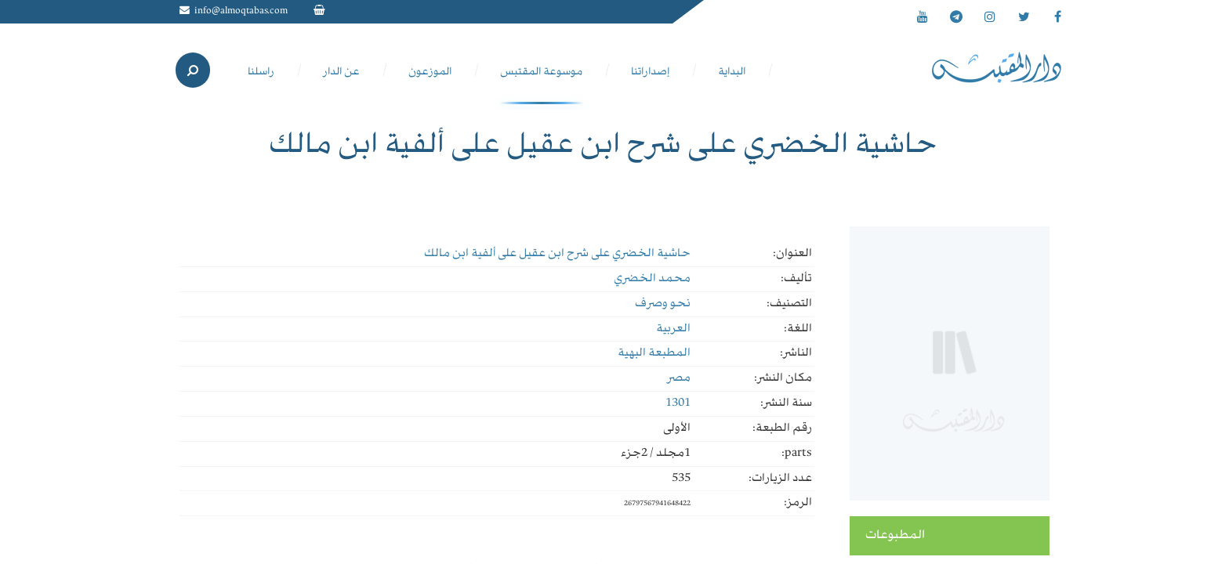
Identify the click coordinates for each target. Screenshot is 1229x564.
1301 (678, 403)
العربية (673, 329)
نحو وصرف (663, 304)
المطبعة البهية (654, 353)
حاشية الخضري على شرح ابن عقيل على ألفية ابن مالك (557, 253)
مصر (679, 378)
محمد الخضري (652, 278)
